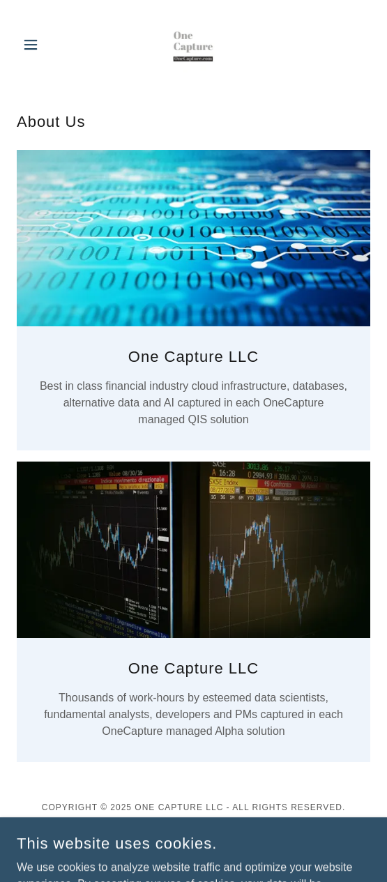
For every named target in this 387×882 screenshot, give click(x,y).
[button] (43, 45)
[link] (193, 45)
